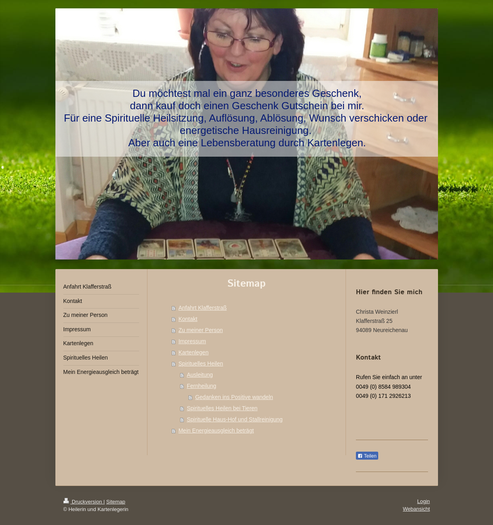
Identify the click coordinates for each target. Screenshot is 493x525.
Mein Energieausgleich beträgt (216, 430)
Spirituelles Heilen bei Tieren (222, 408)
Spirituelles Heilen (201, 363)
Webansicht (416, 509)
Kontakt (188, 319)
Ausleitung (200, 375)
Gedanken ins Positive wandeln (234, 397)
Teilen (366, 456)
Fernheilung (201, 386)
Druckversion (83, 502)
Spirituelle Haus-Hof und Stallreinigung (235, 419)
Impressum (192, 341)
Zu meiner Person (201, 330)
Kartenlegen (194, 352)
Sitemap (116, 502)
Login (423, 501)
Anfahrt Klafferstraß (203, 308)
